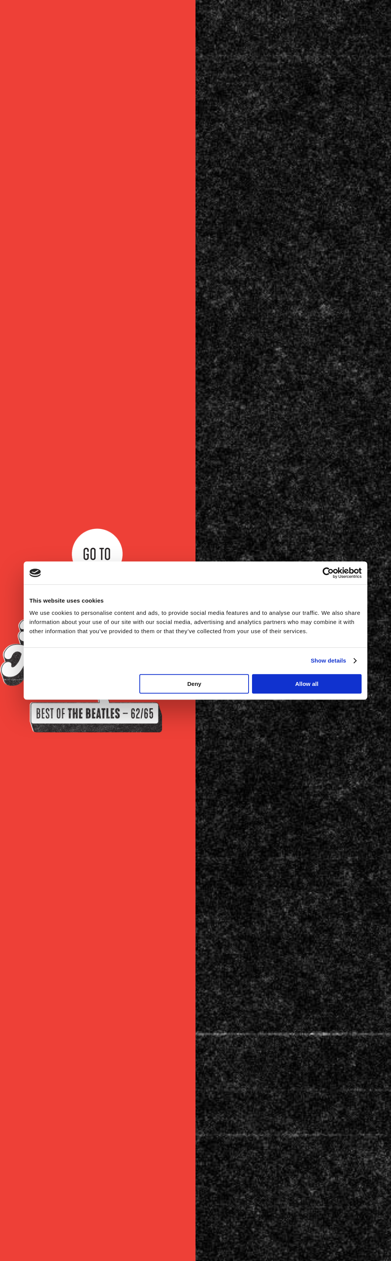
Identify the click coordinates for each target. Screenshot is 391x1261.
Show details (328, 660)
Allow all (306, 684)
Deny (194, 684)
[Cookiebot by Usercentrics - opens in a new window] (328, 573)
